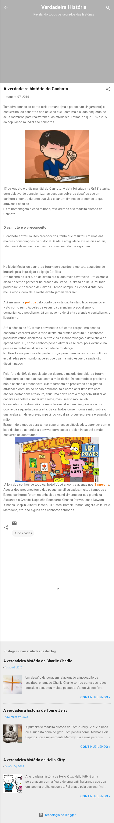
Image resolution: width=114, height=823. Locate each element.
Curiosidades (23, 533)
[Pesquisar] (108, 8)
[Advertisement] (64, 47)
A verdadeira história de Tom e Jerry (35, 710)
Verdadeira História (63, 7)
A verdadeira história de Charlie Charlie (37, 661)
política (30, 302)
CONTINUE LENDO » (95, 697)
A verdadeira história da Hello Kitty (34, 760)
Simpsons (101, 484)
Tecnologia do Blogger (57, 815)
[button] (108, 90)
